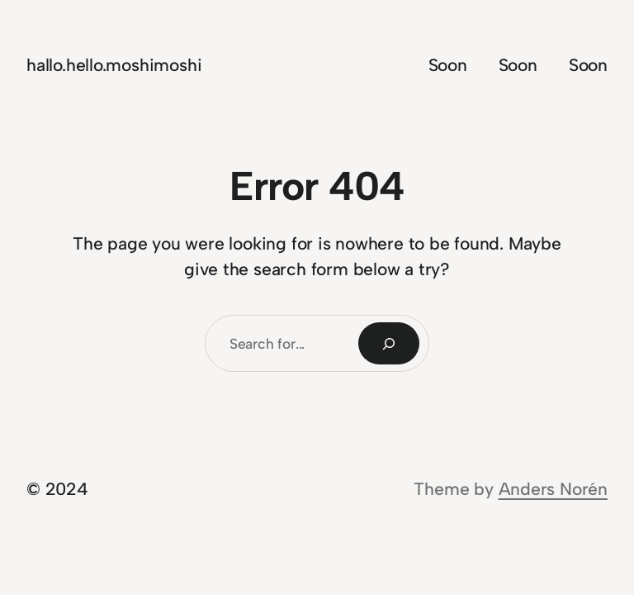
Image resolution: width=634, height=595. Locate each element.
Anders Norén (553, 488)
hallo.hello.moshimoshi (113, 65)
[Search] (388, 343)
